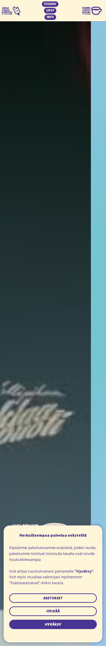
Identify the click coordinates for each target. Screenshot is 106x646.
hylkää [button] (53, 611)
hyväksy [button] (53, 624)
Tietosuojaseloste (53, 631)
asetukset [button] (53, 598)
